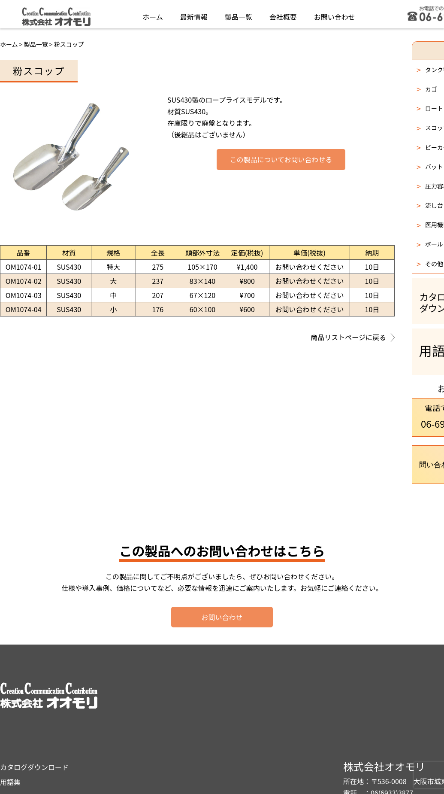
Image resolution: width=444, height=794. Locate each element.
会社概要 (283, 14)
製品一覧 (238, 14)
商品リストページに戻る (353, 338)
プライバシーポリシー (268, 722)
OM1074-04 (24, 309)
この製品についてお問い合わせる (281, 160)
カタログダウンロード (268, 691)
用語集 (244, 706)
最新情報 (194, 14)
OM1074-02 (24, 281)
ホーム (152, 14)
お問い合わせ (334, 14)
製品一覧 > (39, 44)
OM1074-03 (24, 295)
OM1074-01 (24, 267)
